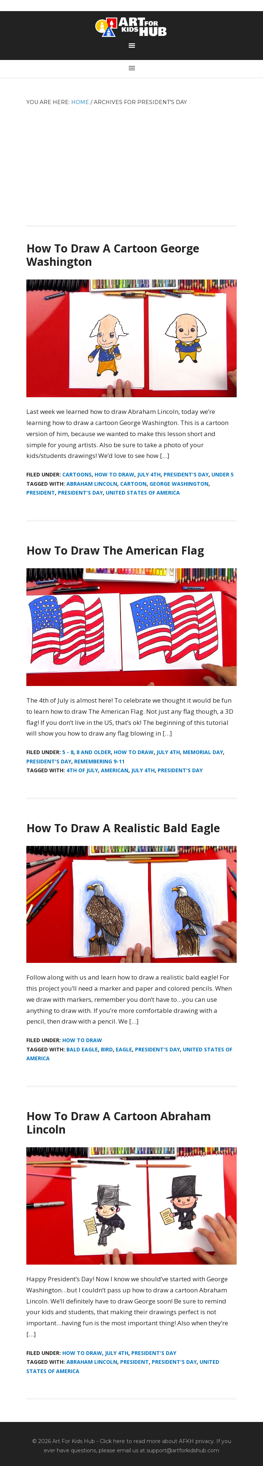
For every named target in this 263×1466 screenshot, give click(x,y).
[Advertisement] (131, 162)
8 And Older (93, 752)
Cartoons (77, 474)
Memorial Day (203, 752)
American (114, 770)
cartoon (133, 483)
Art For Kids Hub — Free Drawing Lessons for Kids (132, 27)
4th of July (82, 770)
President (40, 492)
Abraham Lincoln (91, 483)
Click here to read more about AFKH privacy (157, 1441)
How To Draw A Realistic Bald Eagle (123, 828)
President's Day (186, 474)
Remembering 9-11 (99, 761)
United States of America (143, 492)
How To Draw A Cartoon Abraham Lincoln (118, 1122)
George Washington (178, 483)
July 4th (149, 474)
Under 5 (222, 474)
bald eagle (82, 1049)
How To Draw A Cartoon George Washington (112, 255)
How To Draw (114, 474)
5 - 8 (67, 752)
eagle (124, 1049)
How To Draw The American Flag (115, 550)
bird (107, 1049)
